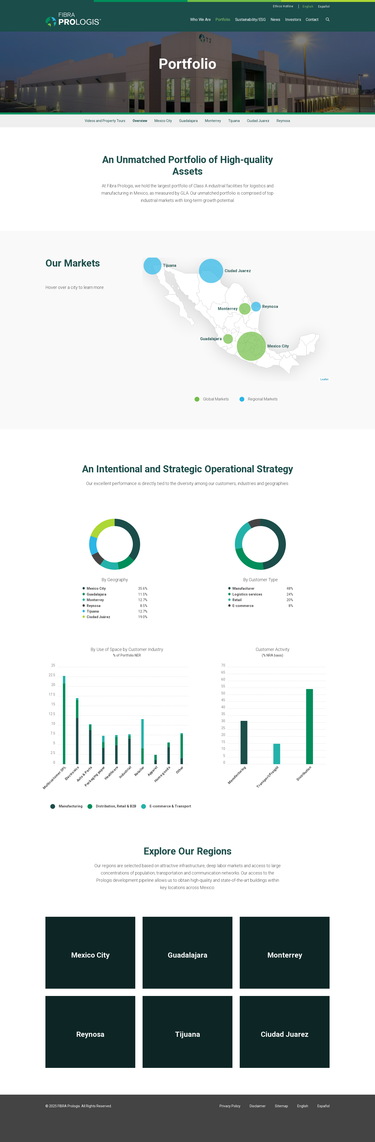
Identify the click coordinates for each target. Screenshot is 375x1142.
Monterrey (213, 134)
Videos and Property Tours (105, 134)
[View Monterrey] (285, 966)
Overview (140, 134)
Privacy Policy (230, 1119)
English (308, 6)
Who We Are (200, 19)
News (275, 19)
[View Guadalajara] (187, 966)
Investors (293, 19)
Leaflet (324, 392)
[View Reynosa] (90, 1045)
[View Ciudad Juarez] (285, 1045)
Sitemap (281, 1119)
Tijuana (234, 134)
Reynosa (283, 134)
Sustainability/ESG (250, 19)
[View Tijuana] (187, 1045)
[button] (328, 19)
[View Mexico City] (90, 966)
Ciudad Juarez (258, 134)
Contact (312, 19)
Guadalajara (188, 134)
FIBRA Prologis (69, 1119)
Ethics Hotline (283, 6)
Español (324, 6)
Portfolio (222, 19)
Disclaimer (258, 1119)
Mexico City (163, 134)
